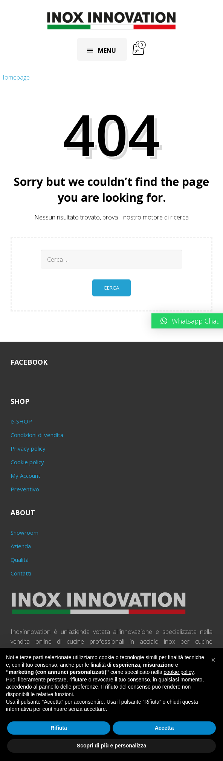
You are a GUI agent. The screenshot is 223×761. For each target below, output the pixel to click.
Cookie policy (27, 462)
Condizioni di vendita (37, 435)
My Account (25, 475)
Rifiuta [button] (58, 728)
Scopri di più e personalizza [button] (111, 746)
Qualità (20, 559)
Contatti (21, 573)
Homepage (15, 77)
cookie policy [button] (179, 672)
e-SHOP (21, 421)
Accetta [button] (164, 728)
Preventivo (25, 489)
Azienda (21, 546)
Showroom (24, 532)
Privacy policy (28, 448)
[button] (213, 660)
